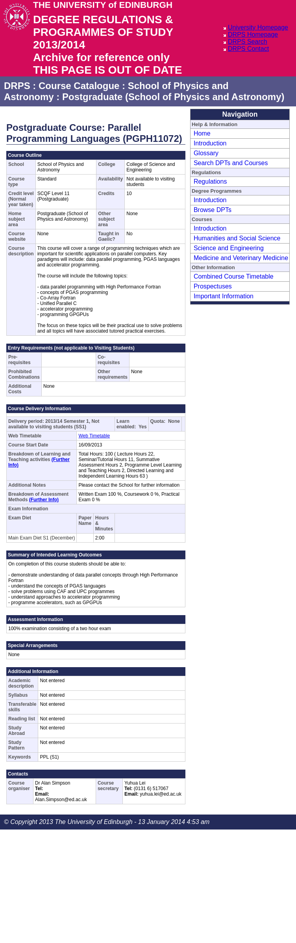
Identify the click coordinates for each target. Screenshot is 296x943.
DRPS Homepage (253, 34)
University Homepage (258, 27)
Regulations (210, 181)
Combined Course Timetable (234, 276)
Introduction (210, 143)
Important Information (223, 296)
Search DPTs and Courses (231, 163)
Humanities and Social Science (237, 238)
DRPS (17, 85)
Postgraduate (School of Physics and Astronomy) (173, 96)
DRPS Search (247, 41)
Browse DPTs (212, 209)
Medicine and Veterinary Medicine (241, 258)
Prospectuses (213, 286)
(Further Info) (44, 499)
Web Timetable (94, 436)
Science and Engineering (229, 248)
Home (202, 133)
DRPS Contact (248, 48)
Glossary (206, 153)
